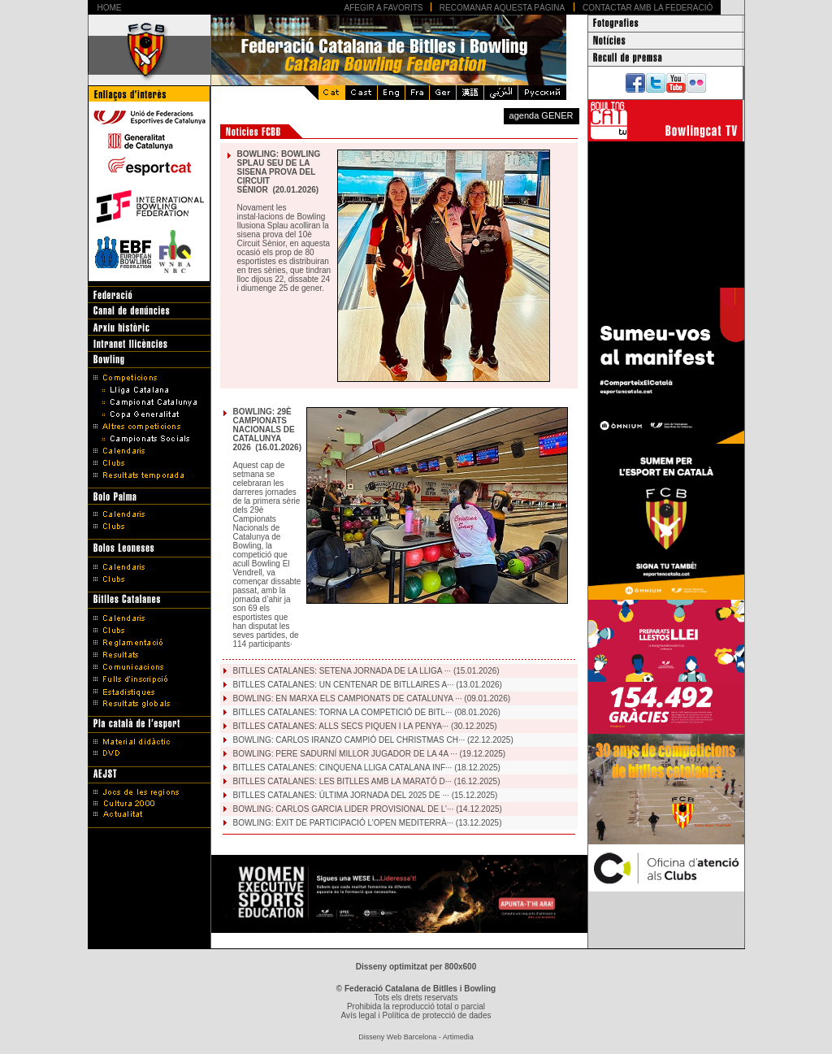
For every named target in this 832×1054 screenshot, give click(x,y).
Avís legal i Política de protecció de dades (416, 1015)
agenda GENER (541, 115)
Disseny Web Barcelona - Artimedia (415, 1037)
